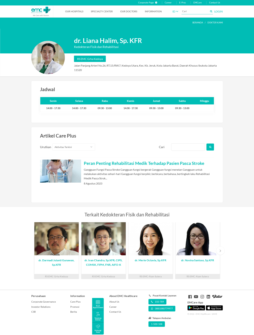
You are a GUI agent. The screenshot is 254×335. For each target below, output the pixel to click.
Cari (162, 147)
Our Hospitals (74, 11)
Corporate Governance (43, 301)
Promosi (74, 306)
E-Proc (182, 2)
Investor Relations (40, 306)
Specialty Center (102, 11)
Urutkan (44, 147)
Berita (73, 311)
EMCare (197, 2)
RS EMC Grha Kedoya (90, 58)
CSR (33, 311)
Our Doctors (128, 11)
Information (153, 11)
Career (168, 2)
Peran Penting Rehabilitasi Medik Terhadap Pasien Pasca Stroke (144, 163)
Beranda (197, 22)
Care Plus (75, 301)
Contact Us (214, 2)
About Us (114, 301)
